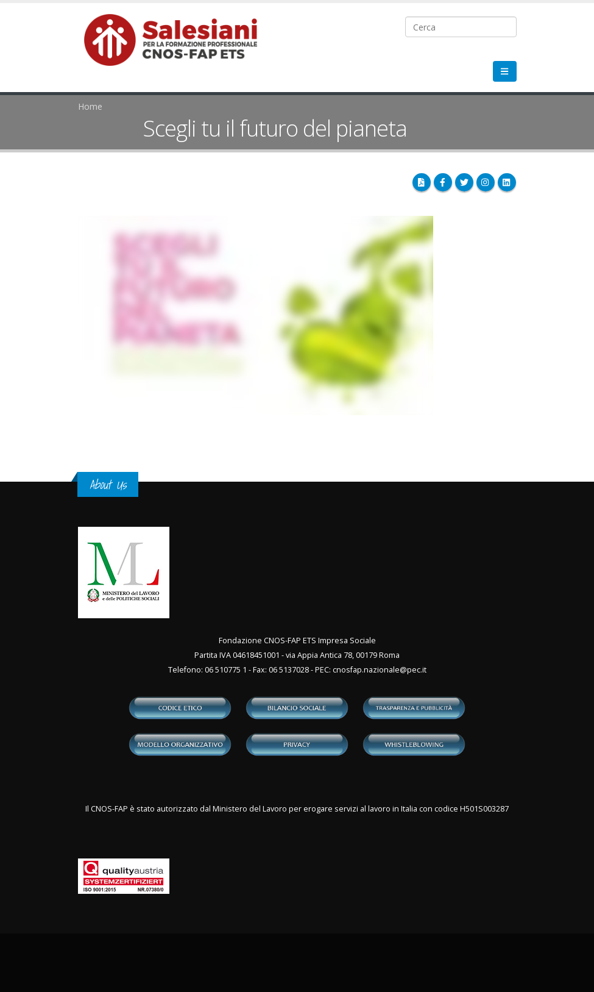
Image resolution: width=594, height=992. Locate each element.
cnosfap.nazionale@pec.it (379, 670)
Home (90, 106)
